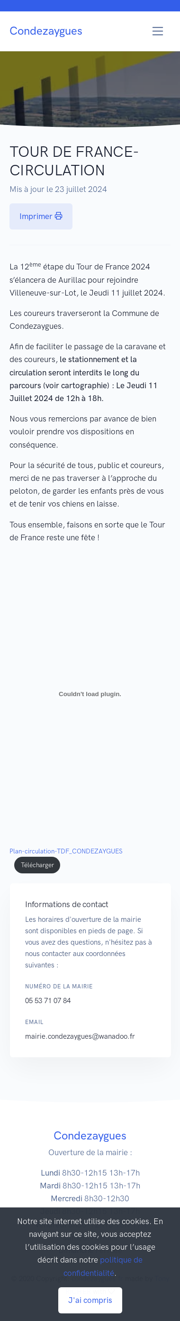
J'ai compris (90, 1300)
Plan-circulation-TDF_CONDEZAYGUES (66, 851)
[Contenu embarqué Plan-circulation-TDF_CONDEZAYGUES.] (90, 694)
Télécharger (37, 865)
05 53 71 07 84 (52, 1000)
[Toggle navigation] (158, 31)
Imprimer (41, 216)
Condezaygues (45, 31)
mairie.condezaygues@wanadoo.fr (84, 1036)
